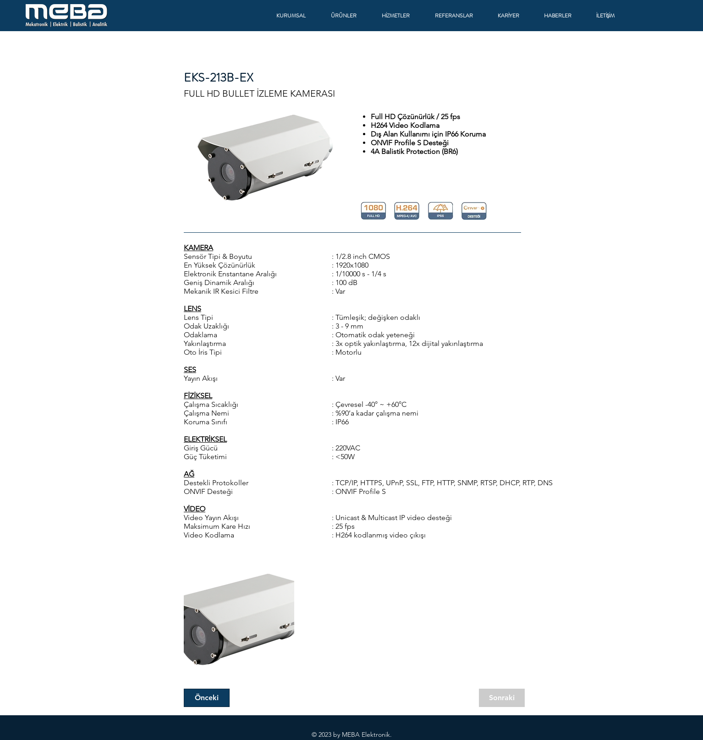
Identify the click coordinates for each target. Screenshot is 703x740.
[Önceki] (207, 698)
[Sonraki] (502, 698)
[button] (296, 16)
